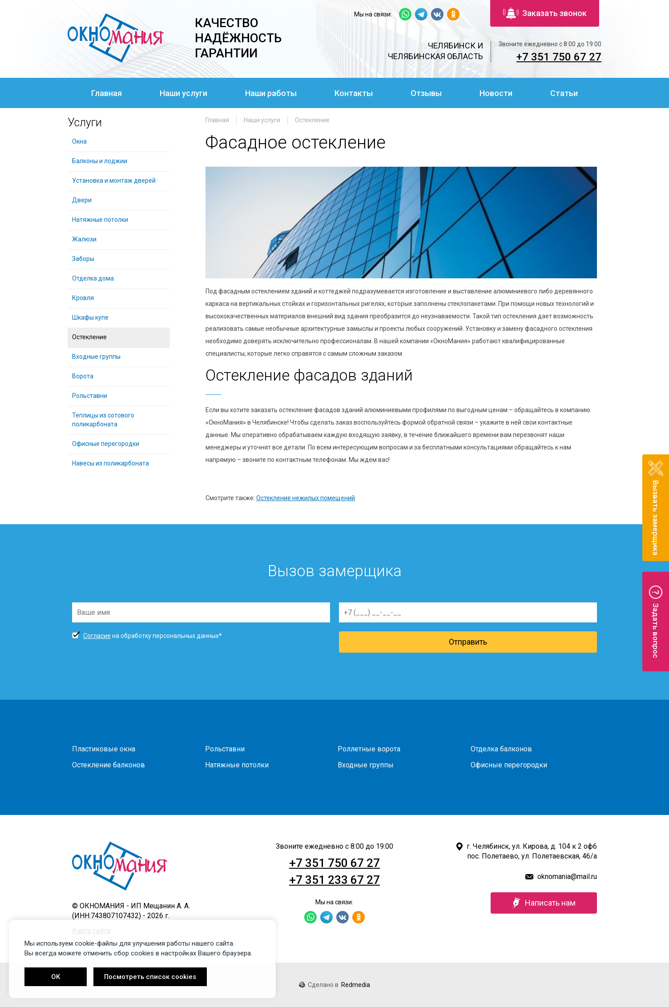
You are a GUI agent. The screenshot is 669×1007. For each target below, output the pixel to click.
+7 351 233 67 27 (334, 880)
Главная (106, 93)
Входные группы (96, 356)
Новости (496, 93)
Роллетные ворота (369, 749)
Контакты (353, 93)
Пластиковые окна (103, 749)
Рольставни (89, 395)
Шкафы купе (90, 317)
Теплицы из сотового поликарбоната (103, 420)
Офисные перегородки (105, 443)
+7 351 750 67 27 (558, 57)
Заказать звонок (545, 13)
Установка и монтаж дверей (114, 180)
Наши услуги (183, 93)
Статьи (564, 93)
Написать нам (544, 903)
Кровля (83, 297)
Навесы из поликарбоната (110, 463)
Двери (82, 200)
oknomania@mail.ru (567, 876)
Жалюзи (84, 239)
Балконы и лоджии (99, 160)
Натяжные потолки (100, 219)
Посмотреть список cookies (150, 977)
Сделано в (334, 984)
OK (55, 977)
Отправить (468, 641)
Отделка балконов (501, 749)
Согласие (97, 635)
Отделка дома (93, 278)
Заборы (83, 258)
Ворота (82, 376)
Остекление (312, 120)
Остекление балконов (108, 765)
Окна (79, 141)
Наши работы (271, 93)
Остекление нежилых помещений (305, 497)
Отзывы (426, 93)
